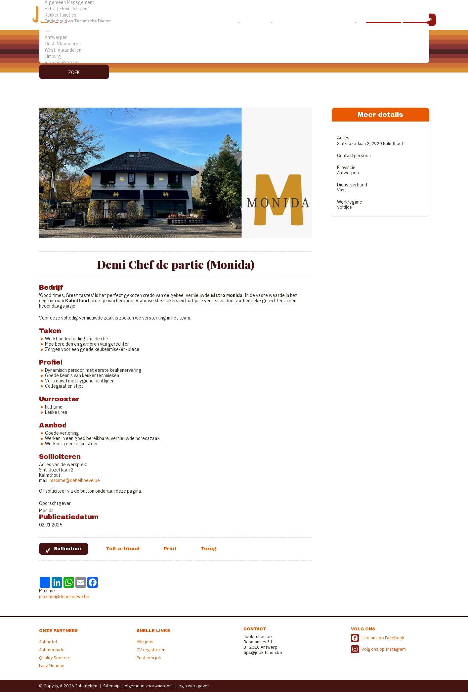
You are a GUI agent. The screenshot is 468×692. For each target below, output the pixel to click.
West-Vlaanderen (234, 50)
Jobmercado (51, 650)
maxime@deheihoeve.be (75, 480)
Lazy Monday (51, 665)
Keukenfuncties (234, 15)
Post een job (149, 658)
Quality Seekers (54, 658)
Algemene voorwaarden (148, 686)
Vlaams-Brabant (234, 63)
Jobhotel (48, 642)
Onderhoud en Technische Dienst (234, 21)
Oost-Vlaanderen (234, 44)
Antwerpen (234, 37)
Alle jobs (145, 642)
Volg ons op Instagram (384, 649)
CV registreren (151, 650)
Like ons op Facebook (383, 638)
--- (234, 31)
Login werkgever (193, 686)
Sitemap (111, 686)
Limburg (234, 56)
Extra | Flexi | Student (234, 9)
